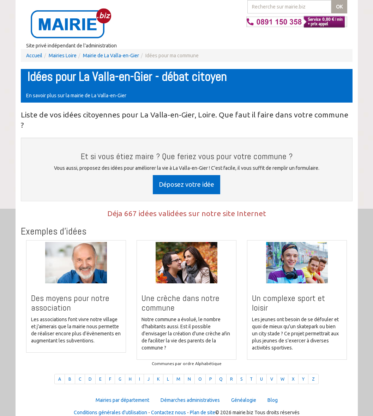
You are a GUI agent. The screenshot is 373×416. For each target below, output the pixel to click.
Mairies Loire (63, 55)
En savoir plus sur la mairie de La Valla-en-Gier (76, 95)
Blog (272, 400)
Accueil (34, 55)
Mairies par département (122, 400)
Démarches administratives (190, 400)
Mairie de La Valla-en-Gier (111, 55)
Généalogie (243, 400)
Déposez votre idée (186, 184)
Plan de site (202, 412)
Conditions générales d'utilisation (110, 412)
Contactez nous (168, 412)
